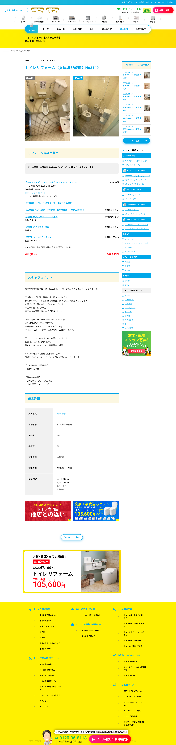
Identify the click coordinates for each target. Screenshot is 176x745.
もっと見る (139, 141)
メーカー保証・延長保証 (87, 624)
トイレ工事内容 (42, 654)
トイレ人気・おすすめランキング (132, 624)
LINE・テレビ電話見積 (70, 702)
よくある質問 (139, 2)
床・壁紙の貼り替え (43, 657)
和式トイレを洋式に (43, 660)
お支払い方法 (127, 2)
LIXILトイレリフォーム (129, 668)
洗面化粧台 (120, 19)
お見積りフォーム (67, 697)
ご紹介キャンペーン (37, 702)
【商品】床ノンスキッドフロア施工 (41, 217)
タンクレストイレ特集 (128, 675)
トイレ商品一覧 (42, 627)
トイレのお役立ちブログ (129, 637)
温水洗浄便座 (39, 19)
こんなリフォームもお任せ (46, 670)
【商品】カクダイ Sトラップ (38, 237)
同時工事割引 (34, 697)
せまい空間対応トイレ (44, 663)
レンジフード (88, 19)
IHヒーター (72, 19)
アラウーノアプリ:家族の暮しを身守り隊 (133, 682)
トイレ (23, 19)
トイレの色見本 (126, 654)
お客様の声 (141, 29)
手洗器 (38, 633)
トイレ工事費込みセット (45, 624)
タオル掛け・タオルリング (46, 640)
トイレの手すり (42, 643)
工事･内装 (77, 29)
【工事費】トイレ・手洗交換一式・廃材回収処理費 (48, 203)
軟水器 (153, 19)
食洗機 (104, 19)
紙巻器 (38, 637)
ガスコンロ (55, 19)
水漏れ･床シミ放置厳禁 (102, 710)
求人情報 (170, 2)
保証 (92, 29)
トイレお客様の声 (85, 638)
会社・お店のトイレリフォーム (47, 667)
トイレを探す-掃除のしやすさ (131, 627)
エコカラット (41, 673)
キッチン (136, 19)
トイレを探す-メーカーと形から (132, 630)
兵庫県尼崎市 (63, 421)
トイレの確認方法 (127, 648)
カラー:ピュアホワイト (35, 193)
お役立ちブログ (98, 715)
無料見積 (159, 10)
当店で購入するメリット (35, 10)
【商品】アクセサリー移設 (37, 227)
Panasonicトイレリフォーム (131, 672)
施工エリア (107, 29)
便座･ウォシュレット (44, 630)
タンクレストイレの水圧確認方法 (132, 651)
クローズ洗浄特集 (127, 678)
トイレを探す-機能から (128, 633)
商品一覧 (61, 29)
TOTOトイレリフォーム (129, 665)
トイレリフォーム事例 (86, 635)
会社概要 (161, 2)
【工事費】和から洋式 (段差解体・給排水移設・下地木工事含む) (54, 210)
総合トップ (128, 710)
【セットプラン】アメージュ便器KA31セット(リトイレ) (50, 183)
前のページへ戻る (66, 546)
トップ (46, 29)
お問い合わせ (151, 2)
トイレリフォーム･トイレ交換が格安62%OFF (20, 2)
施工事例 (124, 29)
